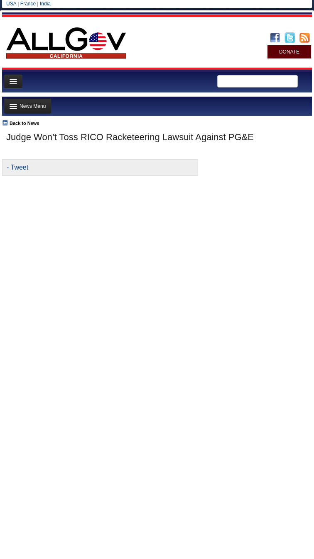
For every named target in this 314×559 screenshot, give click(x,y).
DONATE (289, 52)
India (45, 4)
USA (11, 4)
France (28, 4)
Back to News (24, 123)
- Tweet (17, 167)
